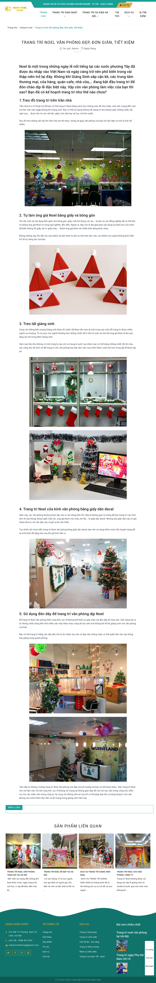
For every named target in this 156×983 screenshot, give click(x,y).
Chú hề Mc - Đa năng (89, 942)
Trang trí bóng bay (88, 932)
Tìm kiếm (143, 14)
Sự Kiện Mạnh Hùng (92, 980)
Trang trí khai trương (89, 947)
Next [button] (151, 864)
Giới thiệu (47, 937)
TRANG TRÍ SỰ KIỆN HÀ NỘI (95, 14)
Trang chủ (43, 14)
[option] (23, 864)
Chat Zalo (149, 955)
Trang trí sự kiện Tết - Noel (92, 956)
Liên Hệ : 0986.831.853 (20, 940)
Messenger (149, 963)
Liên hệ (124, 5)
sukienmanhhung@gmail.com (24, 945)
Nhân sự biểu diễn (88, 952)
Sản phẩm (47, 942)
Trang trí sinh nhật (64, 14)
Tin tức (117, 14)
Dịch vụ (129, 14)
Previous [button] (5, 864)
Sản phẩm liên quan (78, 826)
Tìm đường (149, 947)
